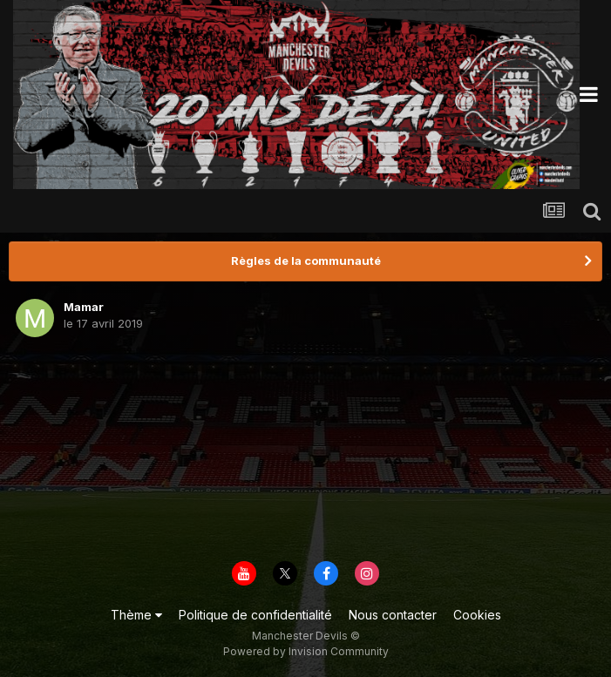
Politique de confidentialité (255, 614)
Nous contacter (393, 614)
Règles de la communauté (306, 260)
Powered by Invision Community (306, 651)
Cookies (477, 614)
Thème (136, 614)
